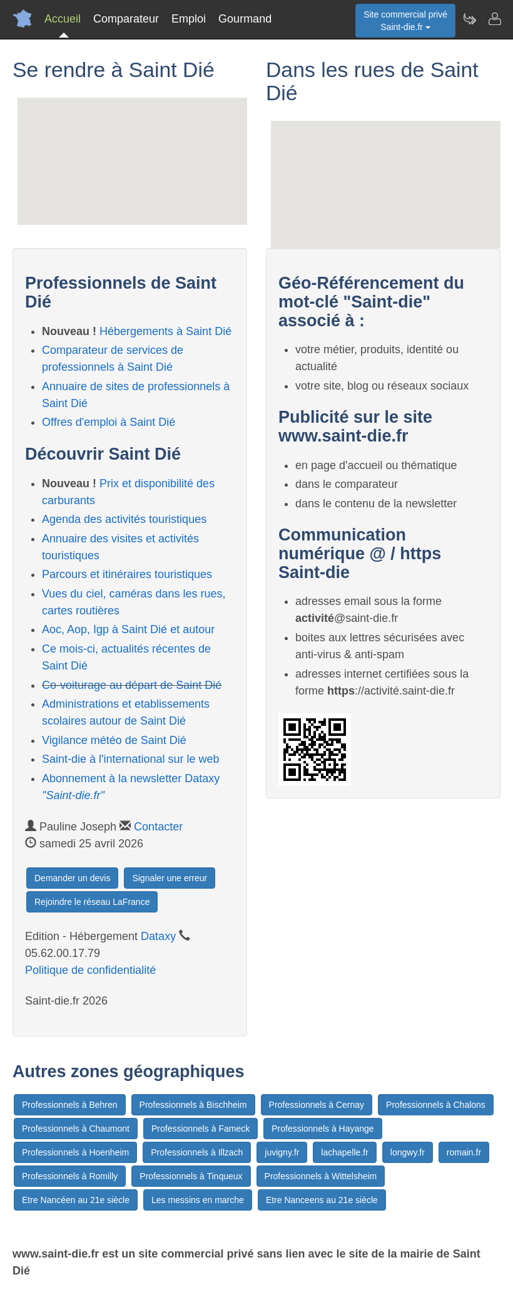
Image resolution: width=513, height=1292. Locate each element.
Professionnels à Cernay (317, 1105)
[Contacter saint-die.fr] (494, 19)
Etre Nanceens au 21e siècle (322, 1200)
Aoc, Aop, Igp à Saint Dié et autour (128, 629)
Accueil (62, 19)
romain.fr (464, 1152)
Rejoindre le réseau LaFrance (92, 902)
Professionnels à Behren (70, 1105)
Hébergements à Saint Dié (165, 331)
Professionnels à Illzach (197, 1152)
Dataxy (158, 936)
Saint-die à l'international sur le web (131, 759)
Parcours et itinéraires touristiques (127, 574)
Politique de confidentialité (90, 970)
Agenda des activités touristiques (124, 519)
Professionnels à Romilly (70, 1176)
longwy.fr (407, 1152)
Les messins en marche (197, 1200)
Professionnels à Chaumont (76, 1129)
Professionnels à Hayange (322, 1129)
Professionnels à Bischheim (193, 1105)
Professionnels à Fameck (200, 1129)
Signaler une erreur (169, 878)
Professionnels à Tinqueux (191, 1176)
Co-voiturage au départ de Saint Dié (131, 685)
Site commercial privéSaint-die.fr (405, 20)
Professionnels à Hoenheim (75, 1152)
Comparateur (126, 19)
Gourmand (245, 19)
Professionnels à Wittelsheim (321, 1176)
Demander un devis (72, 878)
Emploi (188, 19)
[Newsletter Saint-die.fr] (469, 19)
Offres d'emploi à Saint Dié (108, 422)
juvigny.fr (282, 1152)
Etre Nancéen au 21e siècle (76, 1200)
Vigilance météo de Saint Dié (114, 740)
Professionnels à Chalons (435, 1105)
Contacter (158, 826)
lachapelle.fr (344, 1152)
